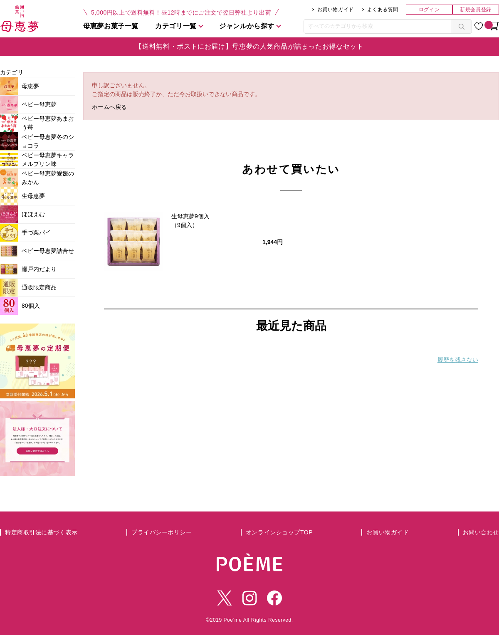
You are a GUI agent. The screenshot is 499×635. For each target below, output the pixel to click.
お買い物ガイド (335, 9)
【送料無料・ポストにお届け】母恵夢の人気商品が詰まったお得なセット (249, 46)
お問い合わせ (481, 532)
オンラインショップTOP (279, 532)
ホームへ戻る (109, 107)
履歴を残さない (457, 359)
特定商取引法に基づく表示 (41, 532)
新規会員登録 (475, 9)
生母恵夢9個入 (190, 216)
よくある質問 (382, 9)
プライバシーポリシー (161, 532)
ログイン (429, 9)
